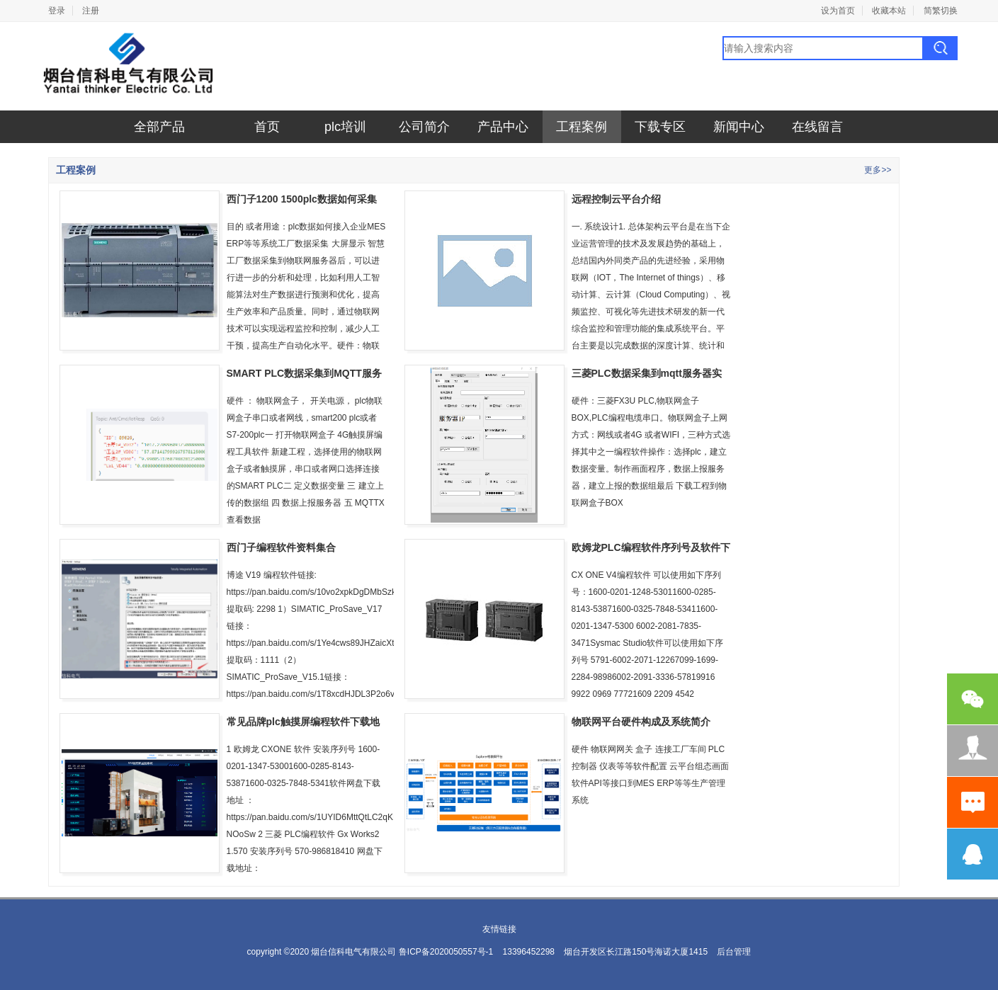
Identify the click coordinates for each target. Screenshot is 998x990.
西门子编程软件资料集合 (281, 547)
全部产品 (159, 127)
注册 (90, 11)
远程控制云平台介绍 (616, 199)
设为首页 (838, 11)
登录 (56, 11)
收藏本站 (889, 11)
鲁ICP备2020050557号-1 (446, 952)
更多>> (877, 170)
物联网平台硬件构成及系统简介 (641, 721)
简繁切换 (941, 11)
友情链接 (499, 929)
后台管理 (734, 952)
